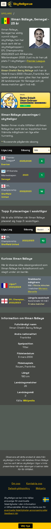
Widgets (41, 488)
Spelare (6, 13)
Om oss (16, 483)
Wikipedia (29, 400)
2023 (25, 175)
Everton (5, 164)
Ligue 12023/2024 (15, 286)
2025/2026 (25, 161)
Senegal (5, 179)
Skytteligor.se (22, 4)
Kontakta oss (34, 483)
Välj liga (25, 525)
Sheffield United (6, 195)
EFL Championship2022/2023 (18, 301)
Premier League (36, 60)
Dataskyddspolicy (19, 488)
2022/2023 (26, 191)
